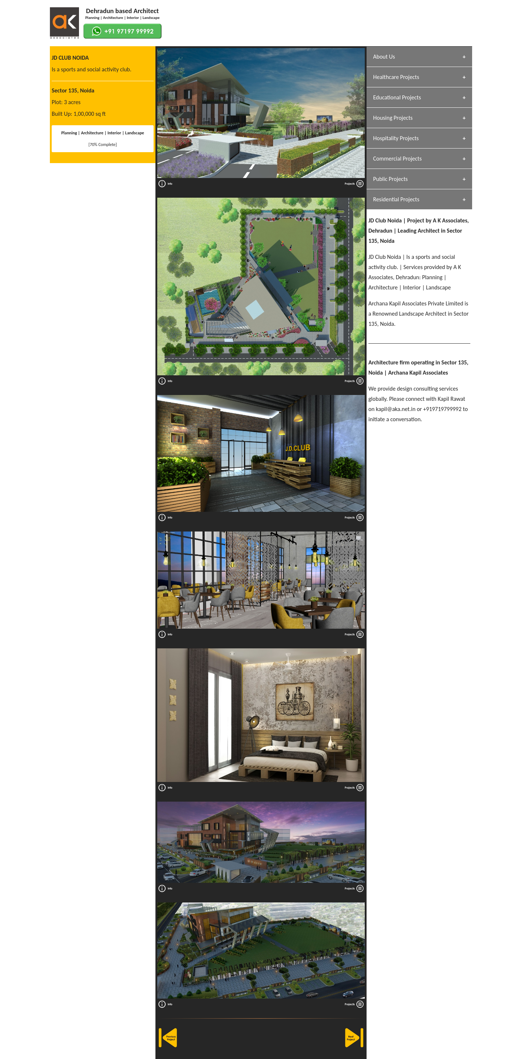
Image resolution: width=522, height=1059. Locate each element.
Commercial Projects (397, 158)
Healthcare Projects (396, 77)
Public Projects (390, 178)
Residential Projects (396, 199)
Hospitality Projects (396, 138)
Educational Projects (397, 97)
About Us (384, 56)
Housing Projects (393, 117)
